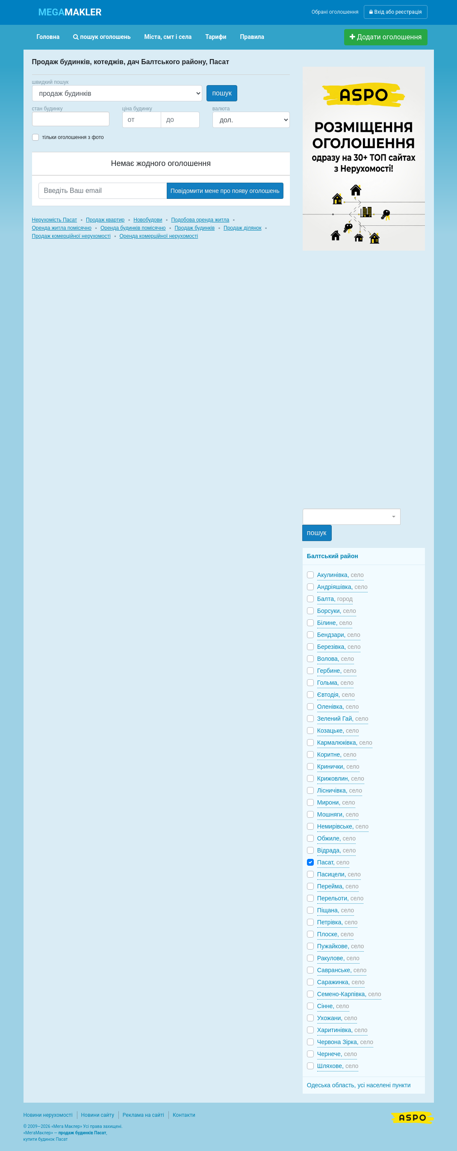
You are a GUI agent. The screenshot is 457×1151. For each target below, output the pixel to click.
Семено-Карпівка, (349, 994)
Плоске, (335, 934)
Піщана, (335, 910)
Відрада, (336, 850)
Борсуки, (336, 610)
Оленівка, (338, 706)
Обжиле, (336, 838)
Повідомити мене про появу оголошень (225, 190)
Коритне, (337, 754)
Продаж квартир (105, 220)
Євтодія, (336, 694)
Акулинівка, (340, 574)
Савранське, (341, 970)
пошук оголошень (101, 36)
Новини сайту (97, 1115)
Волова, (335, 658)
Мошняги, (338, 814)
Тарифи (215, 36)
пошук (221, 93)
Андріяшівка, (342, 586)
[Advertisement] (367, 379)
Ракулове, (338, 958)
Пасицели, (339, 874)
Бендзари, (338, 634)
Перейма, (338, 886)
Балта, (335, 598)
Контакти (184, 1115)
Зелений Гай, (343, 718)
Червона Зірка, (345, 1042)
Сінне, (333, 1006)
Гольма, (335, 682)
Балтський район (332, 556)
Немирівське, (343, 826)
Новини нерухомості (48, 1115)
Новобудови (147, 220)
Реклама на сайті (143, 1115)
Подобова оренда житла (200, 220)
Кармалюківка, (344, 742)
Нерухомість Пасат (54, 220)
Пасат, (333, 862)
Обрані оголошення (335, 12)
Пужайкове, (340, 946)
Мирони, (336, 802)
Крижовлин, (340, 778)
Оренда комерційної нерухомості (159, 236)
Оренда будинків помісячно (133, 228)
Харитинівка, (342, 1030)
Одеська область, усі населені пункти (359, 1085)
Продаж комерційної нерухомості (71, 236)
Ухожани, (337, 1018)
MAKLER (70, 12)
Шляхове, (338, 1065)
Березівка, (339, 646)
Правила (252, 36)
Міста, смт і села (168, 36)
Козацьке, (338, 730)
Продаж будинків (194, 228)
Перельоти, (340, 898)
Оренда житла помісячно (61, 228)
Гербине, (337, 670)
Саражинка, (341, 982)
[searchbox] (47, 119)
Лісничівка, (339, 790)
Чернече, (337, 1053)
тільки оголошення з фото (73, 137)
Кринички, (338, 766)
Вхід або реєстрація (395, 12)
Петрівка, (337, 922)
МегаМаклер (38, 1132)
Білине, (334, 622)
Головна (48, 36)
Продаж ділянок (242, 228)
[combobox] (70, 119)
